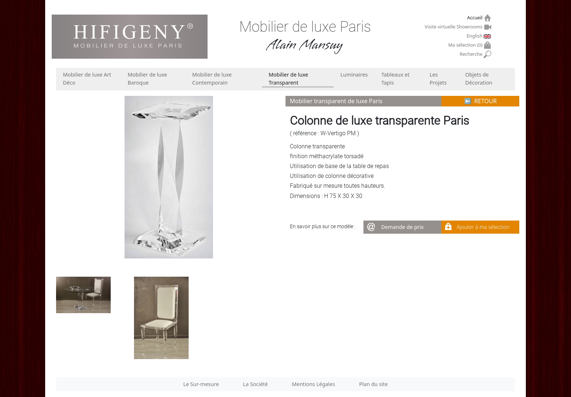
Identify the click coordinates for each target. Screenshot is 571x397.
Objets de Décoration (478, 78)
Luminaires (354, 74)
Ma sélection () (466, 45)
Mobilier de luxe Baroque (147, 78)
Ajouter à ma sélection (483, 226)
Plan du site (373, 384)
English (475, 35)
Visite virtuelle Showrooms (454, 26)
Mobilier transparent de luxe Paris (336, 101)
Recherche (472, 54)
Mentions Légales (313, 384)
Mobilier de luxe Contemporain (212, 78)
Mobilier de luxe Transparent (288, 78)
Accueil (475, 18)
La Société (255, 384)
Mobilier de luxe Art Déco (87, 78)
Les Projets (438, 78)
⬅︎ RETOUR (480, 101)
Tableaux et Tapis (395, 78)
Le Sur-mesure (201, 384)
